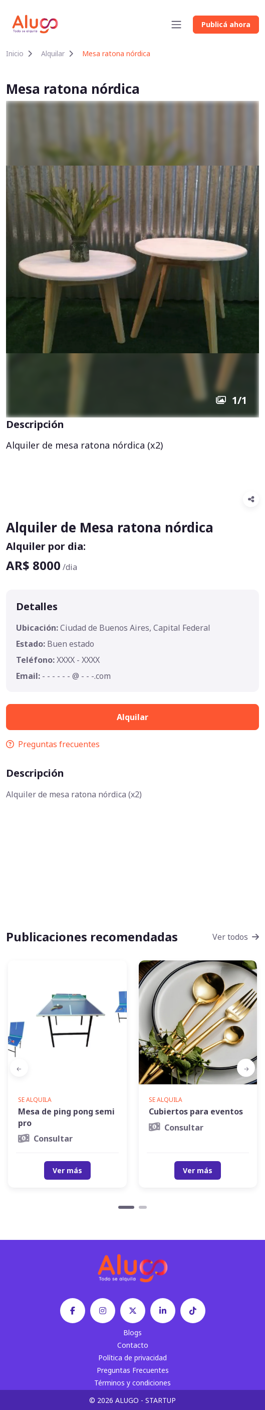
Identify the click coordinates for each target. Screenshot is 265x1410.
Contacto (132, 1345)
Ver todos (235, 936)
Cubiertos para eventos (196, 1111)
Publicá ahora (225, 24)
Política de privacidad (132, 1357)
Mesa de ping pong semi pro (66, 1117)
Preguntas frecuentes (53, 744)
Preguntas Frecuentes (133, 1370)
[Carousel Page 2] (143, 1207)
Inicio (15, 53)
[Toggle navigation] (176, 24)
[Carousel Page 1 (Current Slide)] (126, 1207)
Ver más (67, 1170)
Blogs (132, 1332)
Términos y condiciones (132, 1382)
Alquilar (53, 53)
